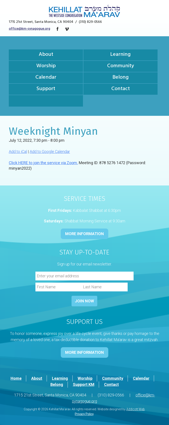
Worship (46, 66)
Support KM (83, 384)
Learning (120, 55)
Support (46, 89)
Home (16, 378)
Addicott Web (135, 409)
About (46, 55)
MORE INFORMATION (84, 233)
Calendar (45, 78)
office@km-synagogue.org (29, 29)
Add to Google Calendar (50, 151)
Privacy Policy (84, 414)
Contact (120, 89)
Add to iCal (18, 151)
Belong (120, 78)
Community (120, 66)
